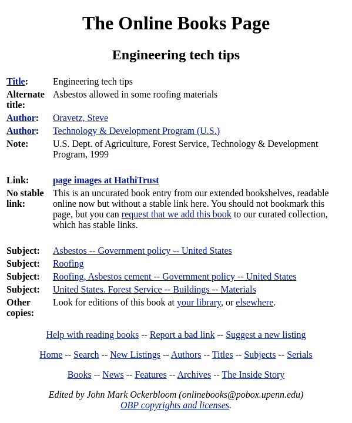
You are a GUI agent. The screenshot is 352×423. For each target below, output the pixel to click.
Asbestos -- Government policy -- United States (142, 251)
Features (150, 375)
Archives (194, 375)
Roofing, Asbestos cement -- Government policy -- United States (175, 276)
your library (199, 302)
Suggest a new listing (266, 335)
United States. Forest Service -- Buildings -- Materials (154, 289)
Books (80, 375)
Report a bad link (182, 335)
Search (86, 355)
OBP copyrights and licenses (174, 405)
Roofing (68, 263)
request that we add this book (177, 214)
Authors (186, 355)
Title (15, 81)
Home (50, 355)
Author (21, 118)
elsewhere (254, 302)
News (112, 375)
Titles (222, 355)
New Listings (135, 355)
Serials (300, 355)
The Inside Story (253, 375)
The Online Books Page (176, 22)
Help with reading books (92, 335)
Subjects (260, 355)
